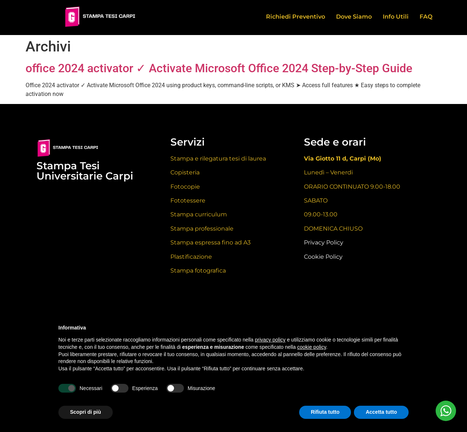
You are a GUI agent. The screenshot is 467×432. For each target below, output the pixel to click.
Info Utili (396, 16)
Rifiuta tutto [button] (325, 412)
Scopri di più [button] (85, 412)
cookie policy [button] (311, 347)
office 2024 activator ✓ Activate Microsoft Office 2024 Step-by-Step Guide (219, 68)
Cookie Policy (323, 256)
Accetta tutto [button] (381, 412)
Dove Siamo (354, 16)
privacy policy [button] (270, 340)
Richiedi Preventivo (295, 16)
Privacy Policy (323, 242)
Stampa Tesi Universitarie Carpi (84, 170)
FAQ (426, 16)
